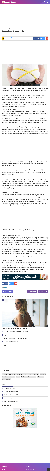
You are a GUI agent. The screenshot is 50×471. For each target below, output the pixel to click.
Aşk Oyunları (19, 374)
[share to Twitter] (42, 38)
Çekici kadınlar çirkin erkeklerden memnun (14, 328)
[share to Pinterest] (47, 38)
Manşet (18, 376)
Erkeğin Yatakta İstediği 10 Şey (11, 394)
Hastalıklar (4, 376)
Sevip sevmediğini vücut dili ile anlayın (13, 398)
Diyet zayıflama (27, 374)
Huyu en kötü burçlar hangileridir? (12, 401)
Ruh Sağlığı (23, 376)
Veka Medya (8, 38)
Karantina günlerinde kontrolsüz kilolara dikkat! (15, 338)
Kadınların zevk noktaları (10, 388)
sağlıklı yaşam (40, 376)
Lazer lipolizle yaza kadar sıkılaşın (12, 341)
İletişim (28, 466)
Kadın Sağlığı (11, 376)
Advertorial (4, 374)
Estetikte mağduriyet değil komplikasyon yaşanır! (16, 331)
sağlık (5, 287)
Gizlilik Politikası (30, 469)
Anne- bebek (12, 374)
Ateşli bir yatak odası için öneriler (12, 391)
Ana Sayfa (4, 466)
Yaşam (29, 376)
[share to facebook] (36, 38)
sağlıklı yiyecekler (6, 379)
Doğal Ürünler (36, 374)
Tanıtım (3, 469)
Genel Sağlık (43, 374)
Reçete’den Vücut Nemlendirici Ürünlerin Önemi (15, 335)
